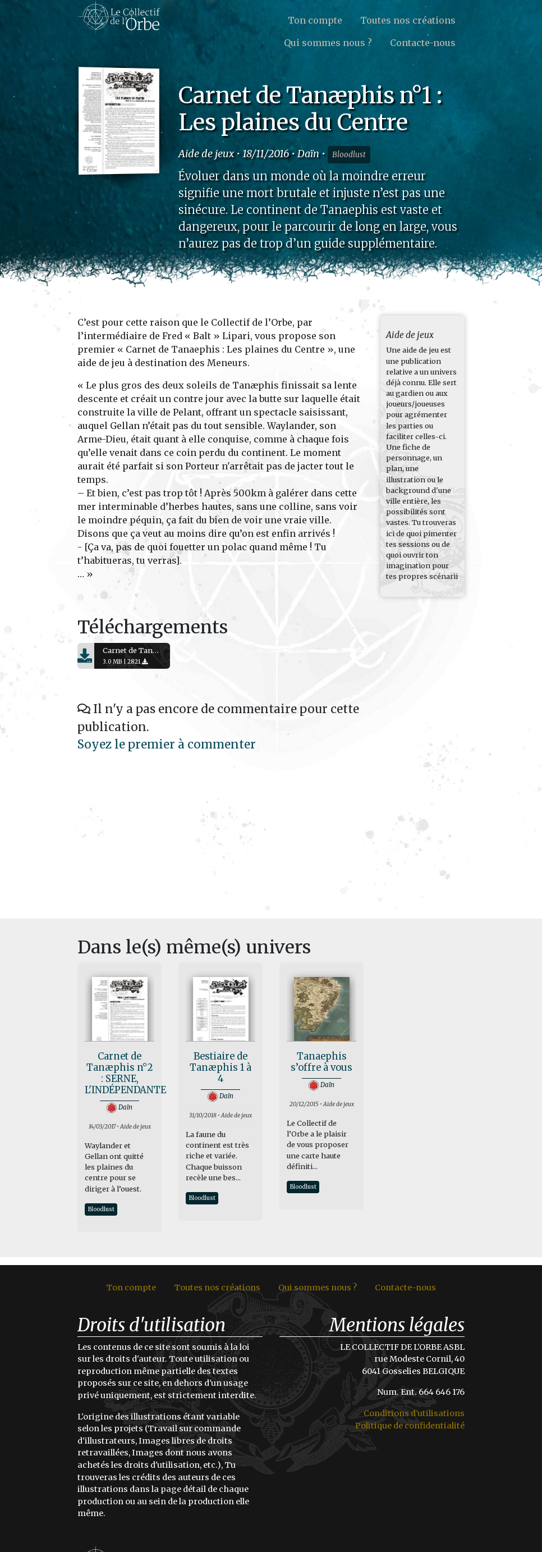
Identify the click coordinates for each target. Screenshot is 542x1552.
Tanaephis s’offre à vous (321, 1062)
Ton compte (315, 20)
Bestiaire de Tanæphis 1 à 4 (220, 1068)
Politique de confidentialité (410, 1426)
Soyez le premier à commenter (166, 744)
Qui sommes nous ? (328, 42)
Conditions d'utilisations (414, 1413)
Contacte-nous (423, 42)
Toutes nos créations (408, 20)
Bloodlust (349, 154)
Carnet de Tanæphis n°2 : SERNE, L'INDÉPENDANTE (125, 1073)
